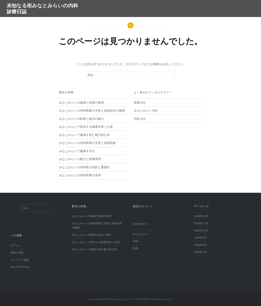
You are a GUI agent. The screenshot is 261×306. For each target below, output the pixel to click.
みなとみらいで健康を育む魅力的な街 (84, 135)
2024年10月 (201, 230)
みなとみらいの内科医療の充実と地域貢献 (87, 143)
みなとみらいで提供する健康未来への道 (86, 126)
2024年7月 (200, 252)
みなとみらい (143, 110)
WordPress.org (19, 266)
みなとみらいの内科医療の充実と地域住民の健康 (92, 110)
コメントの (19, 259)
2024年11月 (201, 223)
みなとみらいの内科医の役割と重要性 (84, 167)
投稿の (16, 252)
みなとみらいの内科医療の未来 (80, 175)
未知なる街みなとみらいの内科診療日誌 (42, 8)
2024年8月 (200, 244)
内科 (137, 118)
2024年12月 (201, 216)
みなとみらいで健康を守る (77, 151)
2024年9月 (200, 237)
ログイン (15, 245)
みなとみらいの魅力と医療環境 (80, 159)
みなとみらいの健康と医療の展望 (81, 102)
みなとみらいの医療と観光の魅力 (81, 118)
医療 (137, 102)
